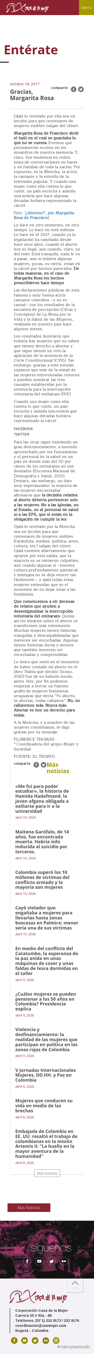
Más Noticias (29, 1207)
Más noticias (47, 1173)
